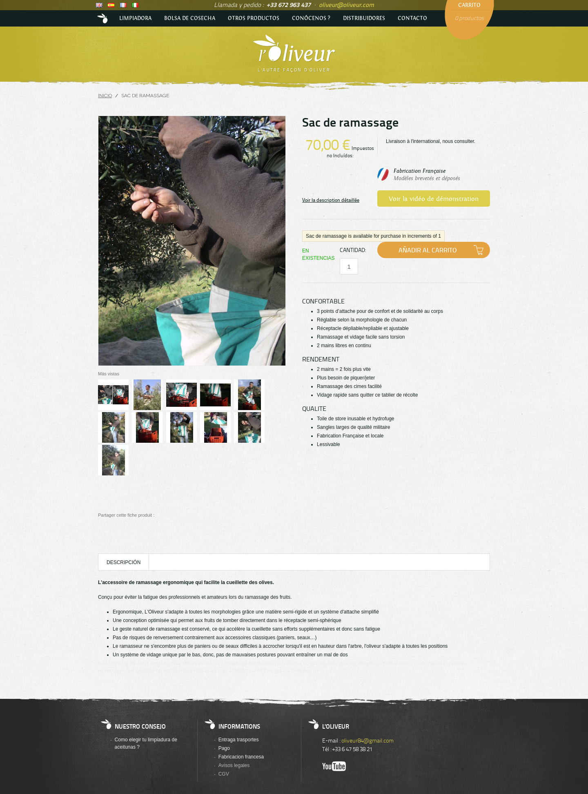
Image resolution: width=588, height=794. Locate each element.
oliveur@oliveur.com (346, 4)
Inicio (105, 95)
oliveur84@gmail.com (367, 740)
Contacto (412, 18)
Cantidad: (353, 250)
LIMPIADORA (135, 18)
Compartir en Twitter (176, 515)
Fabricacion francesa (241, 757)
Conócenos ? (311, 18)
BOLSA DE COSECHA (189, 18)
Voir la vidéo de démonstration (434, 199)
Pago (224, 748)
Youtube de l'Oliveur (334, 766)
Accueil (103, 18)
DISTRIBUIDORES (364, 18)
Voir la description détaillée (330, 199)
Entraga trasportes (238, 740)
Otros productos (253, 18)
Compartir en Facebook (163, 515)
